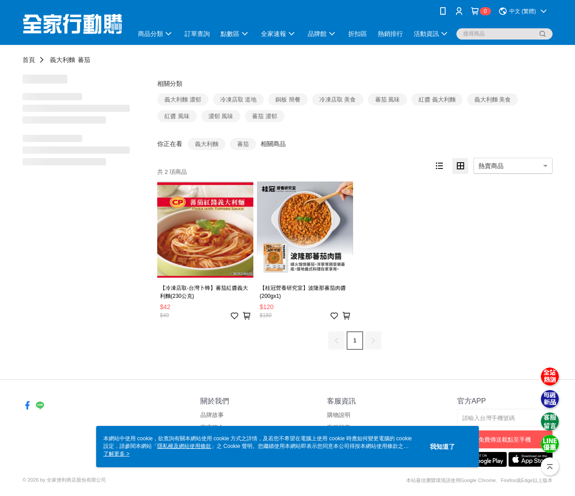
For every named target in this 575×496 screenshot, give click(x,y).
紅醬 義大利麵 (437, 99)
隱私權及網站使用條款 (184, 446)
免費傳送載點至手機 (504, 439)
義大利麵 (62, 59)
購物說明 (338, 415)
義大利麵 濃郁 (182, 99)
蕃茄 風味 (387, 99)
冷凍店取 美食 (337, 99)
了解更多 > (116, 454)
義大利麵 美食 (492, 99)
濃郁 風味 (221, 116)
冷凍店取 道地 (238, 99)
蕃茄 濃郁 (264, 116)
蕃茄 (84, 59)
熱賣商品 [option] (491, 165)
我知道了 (442, 446)
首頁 (28, 59)
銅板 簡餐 (288, 99)
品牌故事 (212, 415)
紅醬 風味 (177, 116)
